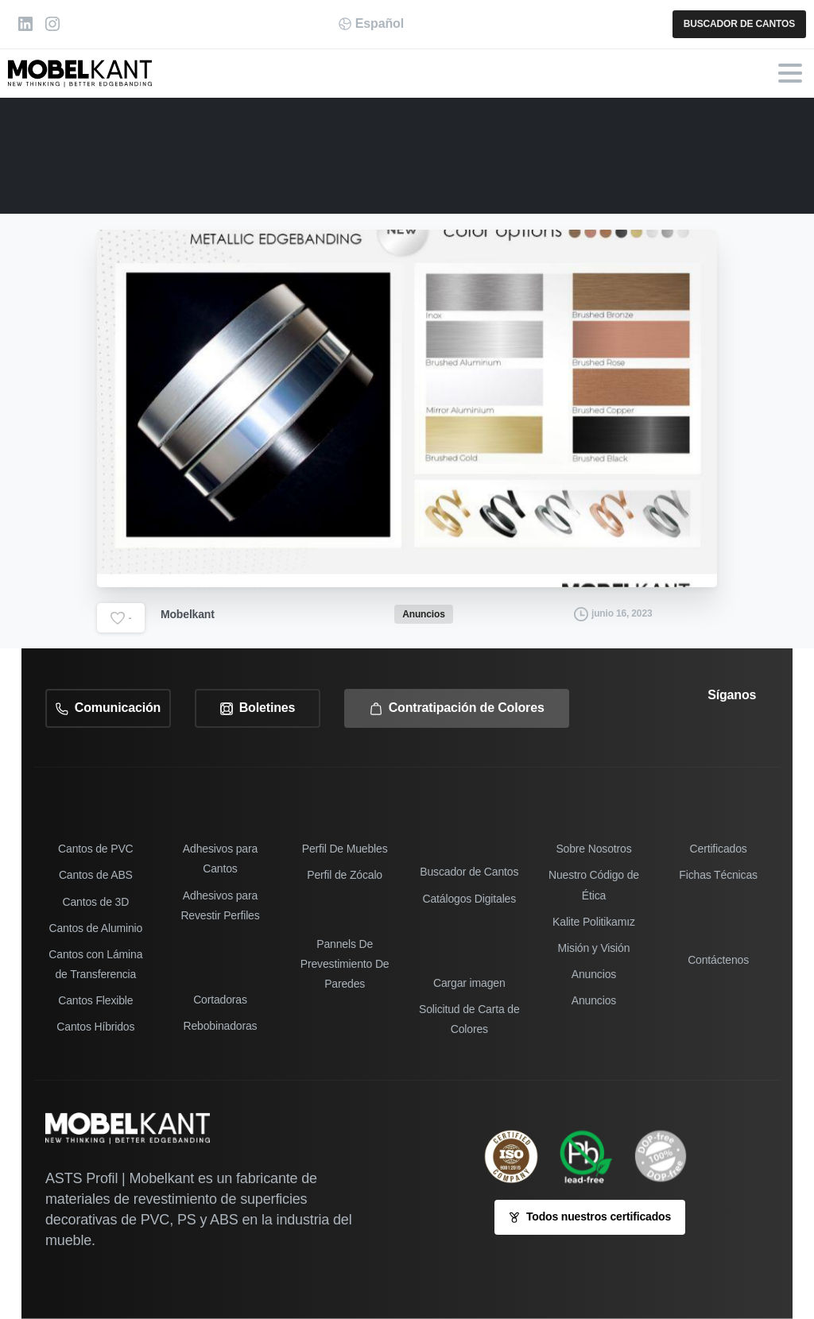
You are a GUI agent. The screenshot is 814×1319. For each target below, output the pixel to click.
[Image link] (594, 1156)
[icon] (668, 1156)
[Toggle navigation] (790, 73)
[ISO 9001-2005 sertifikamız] (519, 1156)
